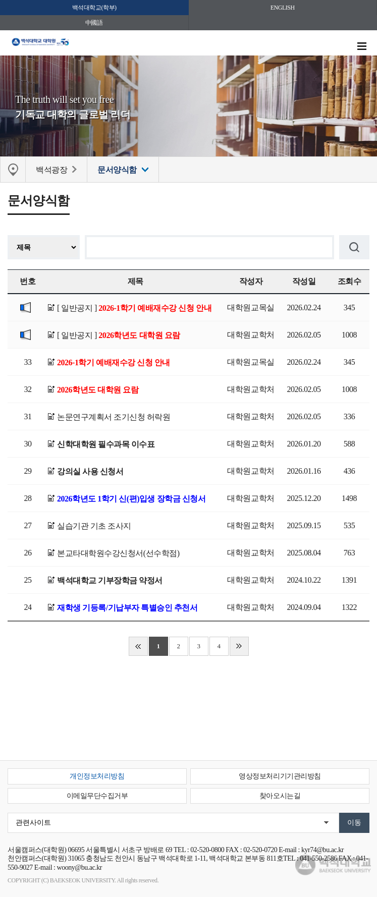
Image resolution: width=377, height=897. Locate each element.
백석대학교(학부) (94, 7)
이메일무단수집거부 (97, 796)
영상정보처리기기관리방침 (279, 776)
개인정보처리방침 (97, 776)
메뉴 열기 (361, 46)
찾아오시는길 (279, 796)
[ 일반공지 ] (134, 308)
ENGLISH (283, 7)
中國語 (94, 22)
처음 (138, 646)
